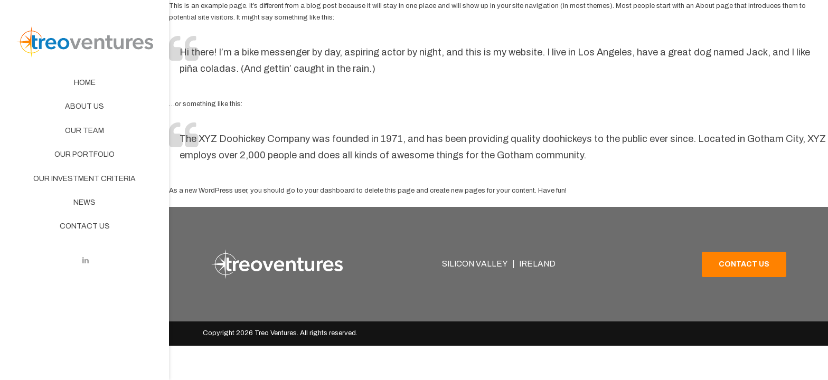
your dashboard (330, 190)
